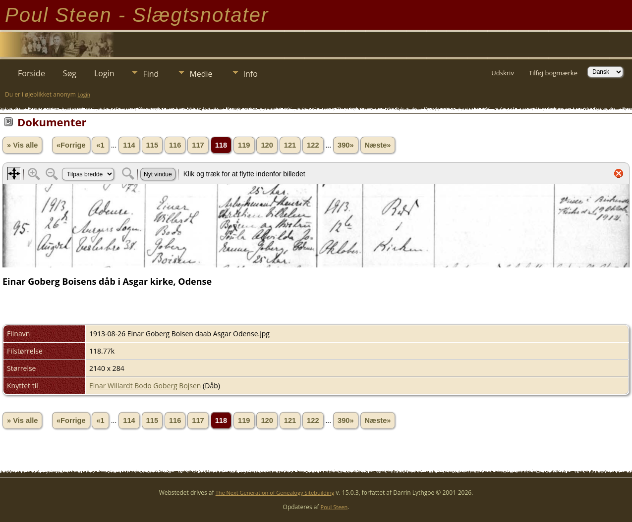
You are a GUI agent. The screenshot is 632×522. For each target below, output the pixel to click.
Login (104, 73)
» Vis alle (22, 145)
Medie (200, 73)
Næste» (378, 145)
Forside (31, 73)
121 (290, 145)
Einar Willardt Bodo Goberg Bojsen (145, 385)
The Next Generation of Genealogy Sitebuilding (275, 492)
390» (346, 145)
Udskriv (502, 72)
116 (175, 145)
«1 (100, 145)
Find (151, 73)
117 (198, 145)
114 (129, 145)
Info (250, 73)
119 (244, 145)
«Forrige (71, 145)
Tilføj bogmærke (553, 72)
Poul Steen (334, 507)
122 (313, 145)
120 (267, 145)
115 (152, 145)
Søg (69, 73)
